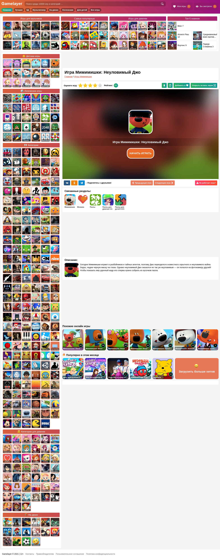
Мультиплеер (39, 10)
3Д (27, 10)
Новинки (7, 10)
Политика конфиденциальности (100, 554)
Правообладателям (45, 554)
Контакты (30, 554)
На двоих (53, 10)
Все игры (95, 10)
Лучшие (19, 10)
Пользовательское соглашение (70, 554)
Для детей (82, 10)
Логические (67, 10)
